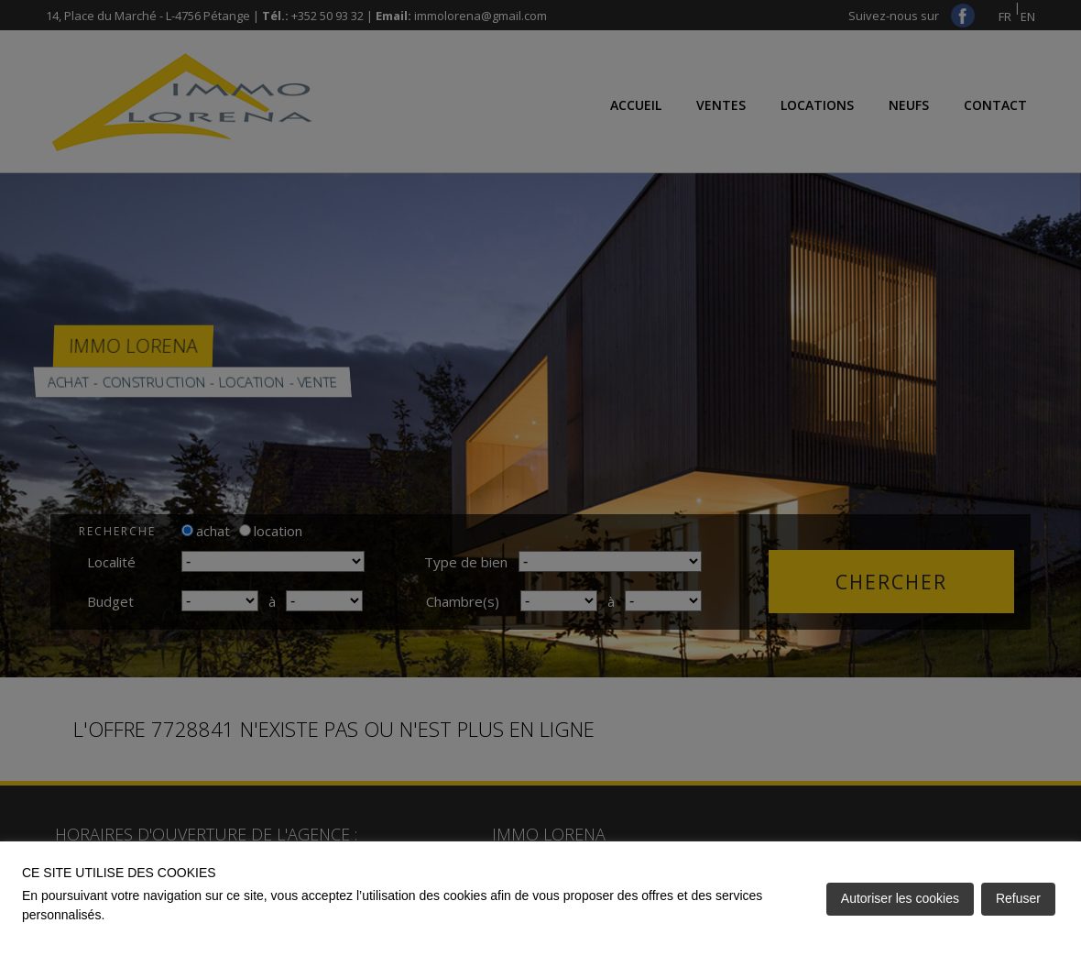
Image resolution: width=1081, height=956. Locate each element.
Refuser (1018, 898)
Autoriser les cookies (900, 898)
